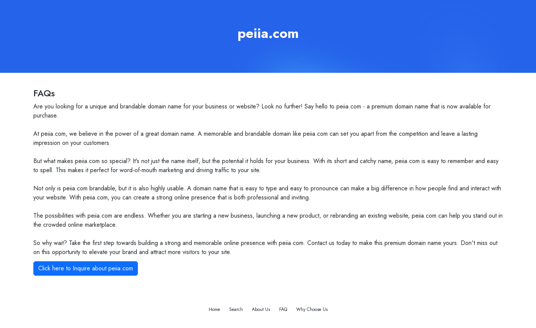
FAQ (283, 309)
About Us (261, 309)
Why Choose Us (312, 309)
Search (236, 309)
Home (214, 309)
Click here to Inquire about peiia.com (85, 268)
